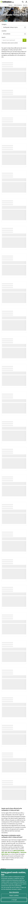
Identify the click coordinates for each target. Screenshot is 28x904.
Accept (14, 900)
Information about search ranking (10, 42)
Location (4, 31)
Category (4, 24)
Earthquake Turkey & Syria (10, 27)
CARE (5, 852)
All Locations (6, 34)
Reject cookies (14, 895)
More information (14, 892)
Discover (10, 5)
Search (3, 37)
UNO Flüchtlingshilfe (13, 852)
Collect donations (18, 5)
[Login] (26, 2)
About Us (25, 5)
